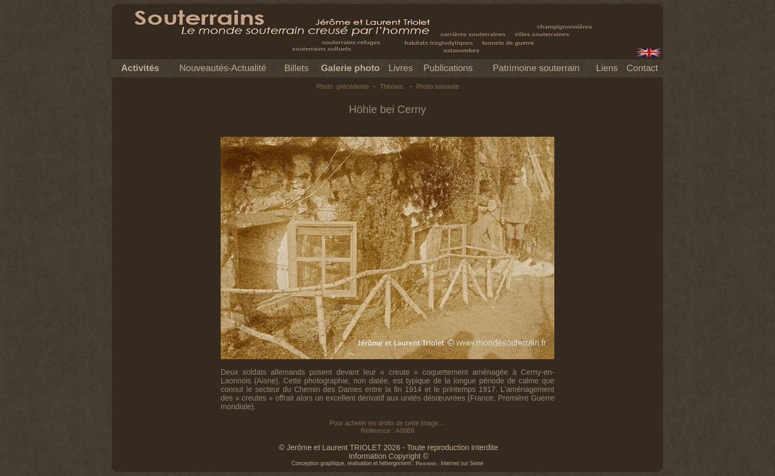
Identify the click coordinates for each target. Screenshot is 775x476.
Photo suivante (437, 86)
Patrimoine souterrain (536, 68)
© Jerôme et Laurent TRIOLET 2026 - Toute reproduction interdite (388, 447)
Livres (401, 68)
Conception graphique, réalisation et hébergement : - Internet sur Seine (387, 463)
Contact (642, 68)
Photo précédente (342, 86)
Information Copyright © (388, 456)
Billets (296, 68)
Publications (448, 68)
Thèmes (391, 86)
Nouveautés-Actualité (222, 68)
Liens (607, 68)
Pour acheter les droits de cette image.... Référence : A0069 (387, 427)
